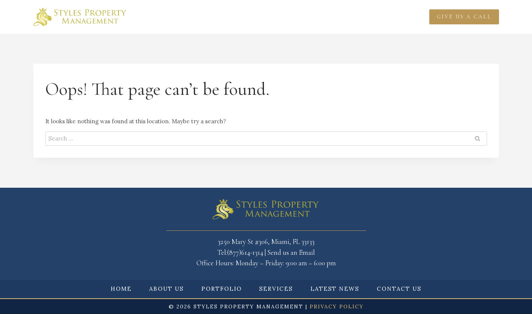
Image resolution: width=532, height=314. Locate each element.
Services (273, 16)
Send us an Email (291, 252)
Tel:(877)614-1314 (240, 252)
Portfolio (230, 16)
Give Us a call (464, 16)
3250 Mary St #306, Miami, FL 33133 (266, 241)
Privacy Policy (337, 306)
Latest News (319, 16)
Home (146, 16)
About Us (166, 288)
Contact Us (399, 288)
